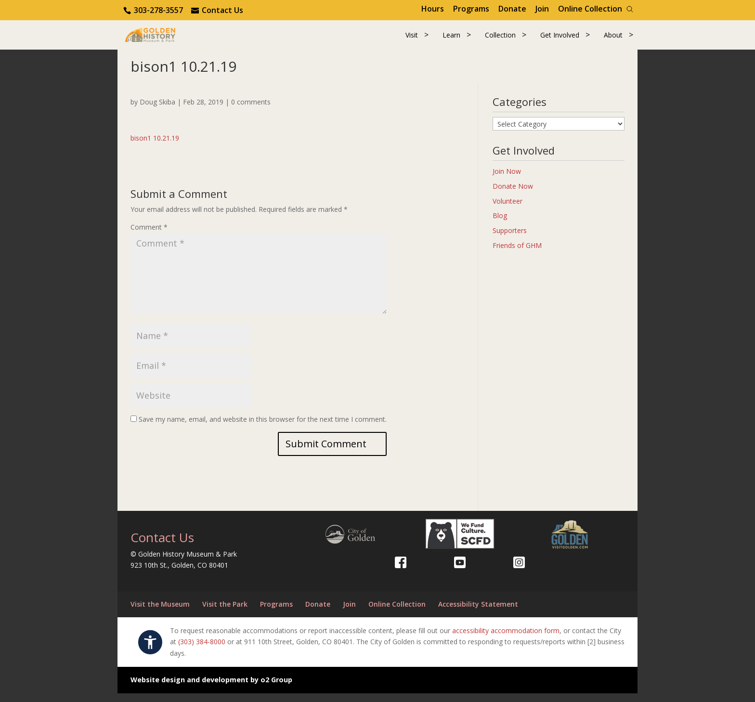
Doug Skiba (157, 110)
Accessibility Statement (478, 612)
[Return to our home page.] (166, 38)
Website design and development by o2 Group (211, 688)
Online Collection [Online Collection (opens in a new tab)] (590, 8)
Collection (500, 39)
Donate (512, 8)
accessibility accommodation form (506, 639)
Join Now (507, 179)
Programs (471, 8)
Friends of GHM (517, 254)
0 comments (251, 110)
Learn (451, 39)
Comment (149, 236)
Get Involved (559, 39)
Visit (411, 39)
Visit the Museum (160, 612)
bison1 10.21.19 (154, 146)
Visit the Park (224, 612)
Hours (432, 8)
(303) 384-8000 (201, 650)
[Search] (630, 9)
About (613, 39)
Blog (500, 224)
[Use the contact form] (217, 10)
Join (542, 8)
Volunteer (507, 209)
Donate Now (513, 194)
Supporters (510, 239)
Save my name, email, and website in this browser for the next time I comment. (263, 427)
